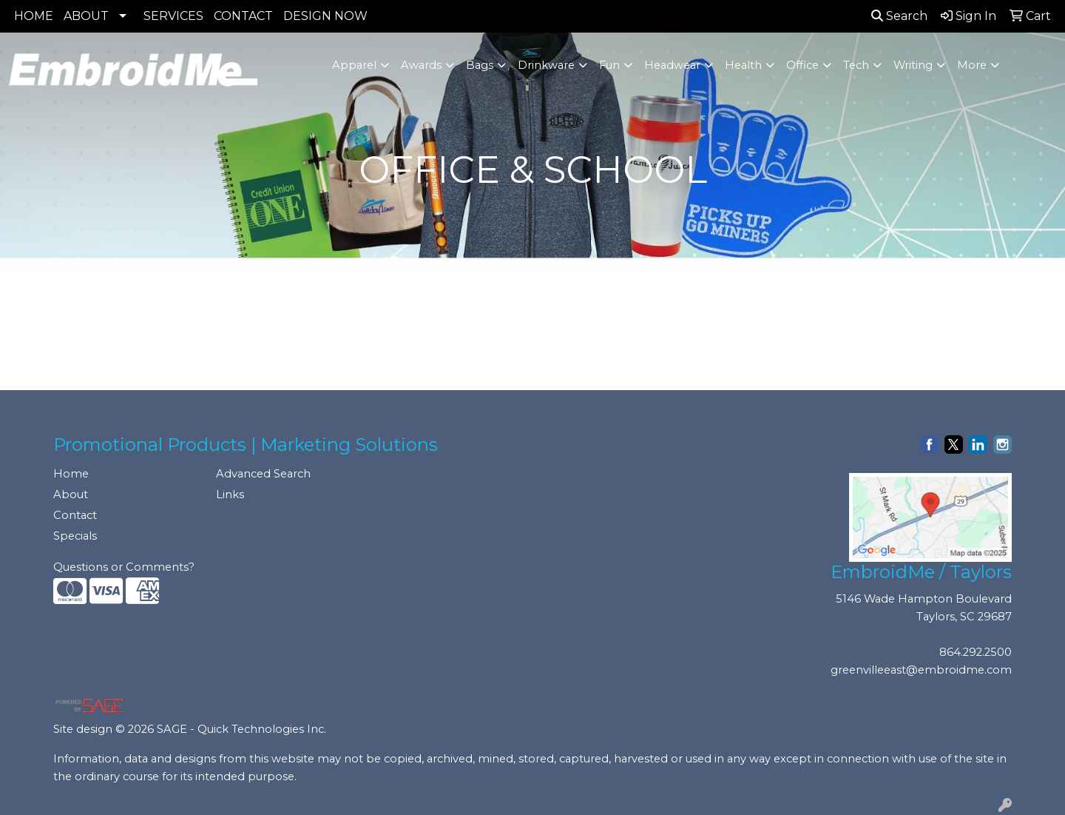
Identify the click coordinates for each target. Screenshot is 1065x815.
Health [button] (743, 65)
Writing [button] (913, 65)
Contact (75, 515)
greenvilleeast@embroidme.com (921, 670)
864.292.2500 (975, 652)
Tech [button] (856, 65)
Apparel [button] (354, 65)
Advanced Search (263, 473)
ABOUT (86, 16)
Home (71, 473)
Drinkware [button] (546, 65)
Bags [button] (479, 65)
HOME (33, 16)
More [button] (972, 65)
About (70, 494)
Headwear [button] (672, 65)
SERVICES (173, 16)
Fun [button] (609, 65)
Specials (75, 536)
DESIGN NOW (325, 16)
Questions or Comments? (124, 567)
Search (899, 16)
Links (230, 494)
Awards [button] (421, 65)
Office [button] (802, 65)
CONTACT (243, 16)
